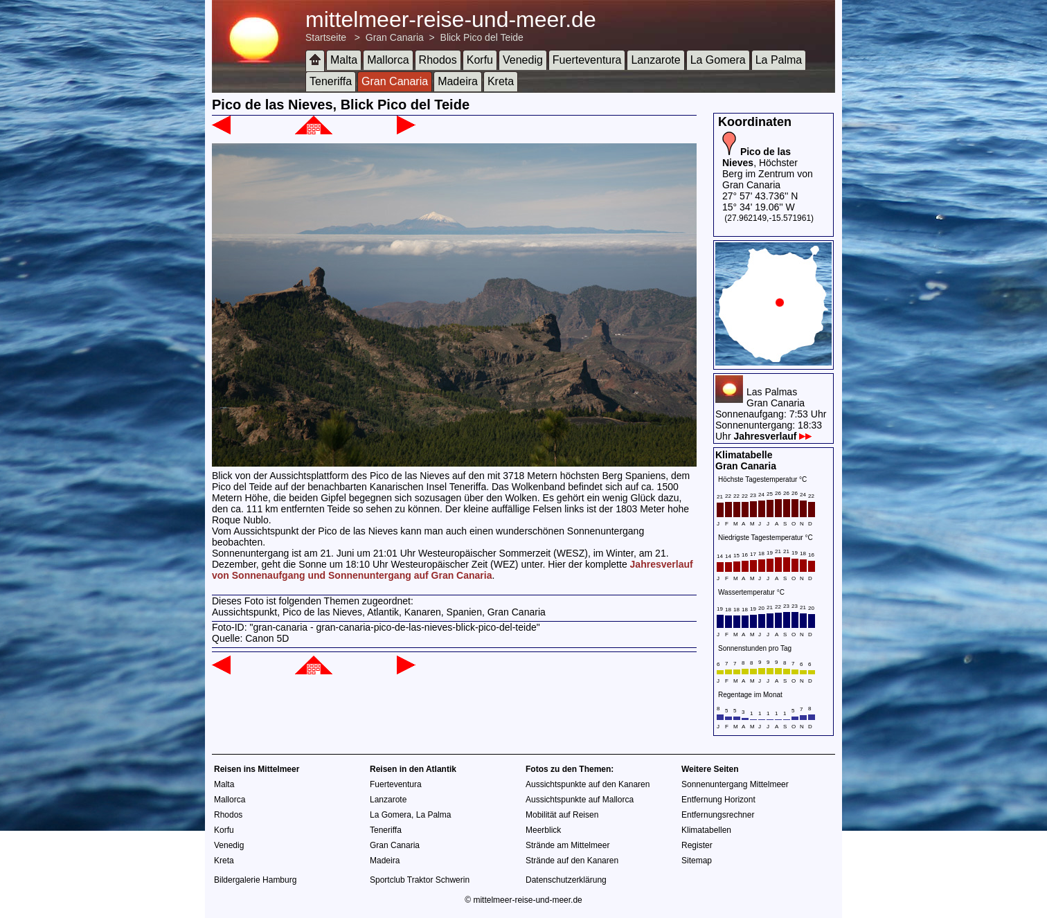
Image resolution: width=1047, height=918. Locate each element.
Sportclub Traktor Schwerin (419, 880)
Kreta (500, 81)
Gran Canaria (395, 37)
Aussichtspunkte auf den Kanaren (588, 784)
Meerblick (543, 830)
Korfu (480, 60)
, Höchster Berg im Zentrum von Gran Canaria (767, 168)
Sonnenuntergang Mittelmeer (735, 784)
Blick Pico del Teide (482, 37)
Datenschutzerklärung (566, 880)
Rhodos (438, 60)
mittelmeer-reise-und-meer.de (450, 19)
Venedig (523, 60)
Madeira (458, 81)
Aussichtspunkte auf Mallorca (580, 799)
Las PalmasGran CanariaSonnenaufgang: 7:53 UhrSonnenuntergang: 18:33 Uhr (770, 414)
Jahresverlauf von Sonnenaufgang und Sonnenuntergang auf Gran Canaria (452, 570)
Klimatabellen (706, 830)
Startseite (325, 37)
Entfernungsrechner (717, 815)
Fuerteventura (587, 60)
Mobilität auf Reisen (562, 815)
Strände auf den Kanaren (572, 860)
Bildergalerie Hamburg (255, 880)
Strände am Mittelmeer (567, 845)
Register (697, 845)
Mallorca (388, 60)
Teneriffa (331, 81)
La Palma (779, 60)
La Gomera (718, 60)
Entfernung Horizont (718, 799)
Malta (343, 60)
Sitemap (696, 860)
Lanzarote (655, 60)
